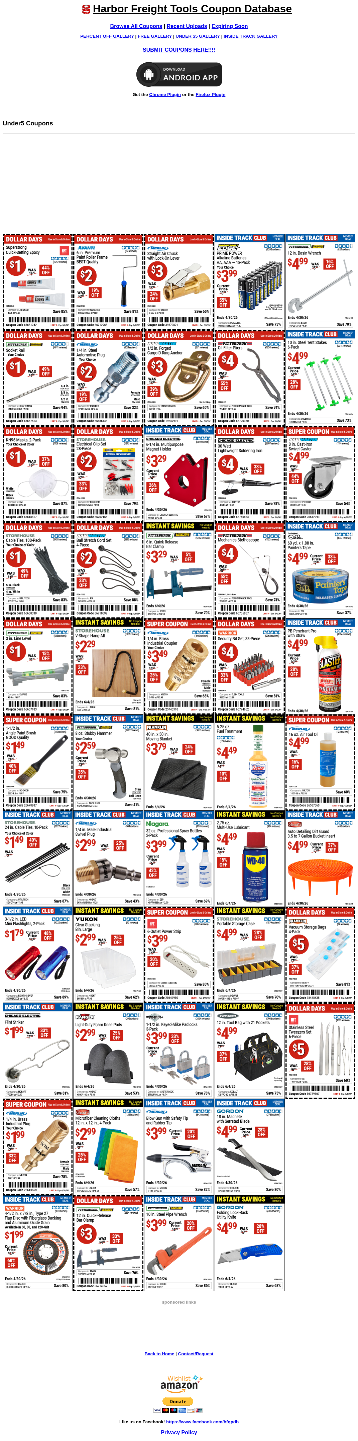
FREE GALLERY (155, 36)
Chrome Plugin (165, 94)
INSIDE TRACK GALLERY (251, 36)
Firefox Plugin (210, 94)
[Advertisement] (179, 183)
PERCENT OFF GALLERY (107, 36)
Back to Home (159, 1353)
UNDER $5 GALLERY (197, 36)
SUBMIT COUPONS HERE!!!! (179, 50)
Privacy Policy (179, 1432)
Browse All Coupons (136, 26)
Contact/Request (196, 1353)
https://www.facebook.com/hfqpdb (202, 1421)
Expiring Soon (230, 26)
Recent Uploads (187, 26)
